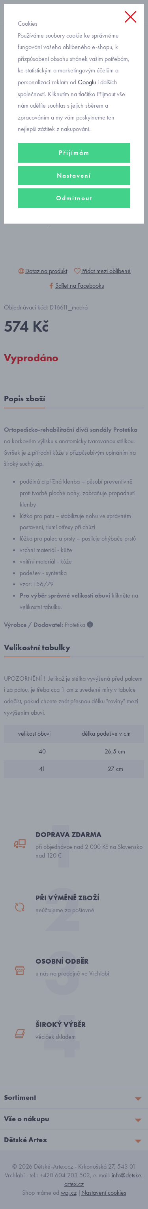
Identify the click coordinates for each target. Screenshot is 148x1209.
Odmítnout (74, 198)
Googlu (87, 82)
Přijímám (74, 152)
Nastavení (74, 175)
